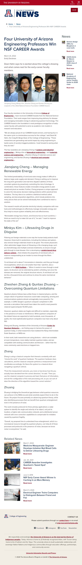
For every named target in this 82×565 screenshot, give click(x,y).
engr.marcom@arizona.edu (67, 523)
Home (10, 24)
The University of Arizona (58, 557)
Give (74, 10)
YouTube (63, 528)
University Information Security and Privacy (41, 553)
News (18, 24)
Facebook (40, 528)
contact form (64, 520)
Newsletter (73, 528)
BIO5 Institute (22, 267)
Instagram (52, 528)
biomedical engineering (36, 152)
